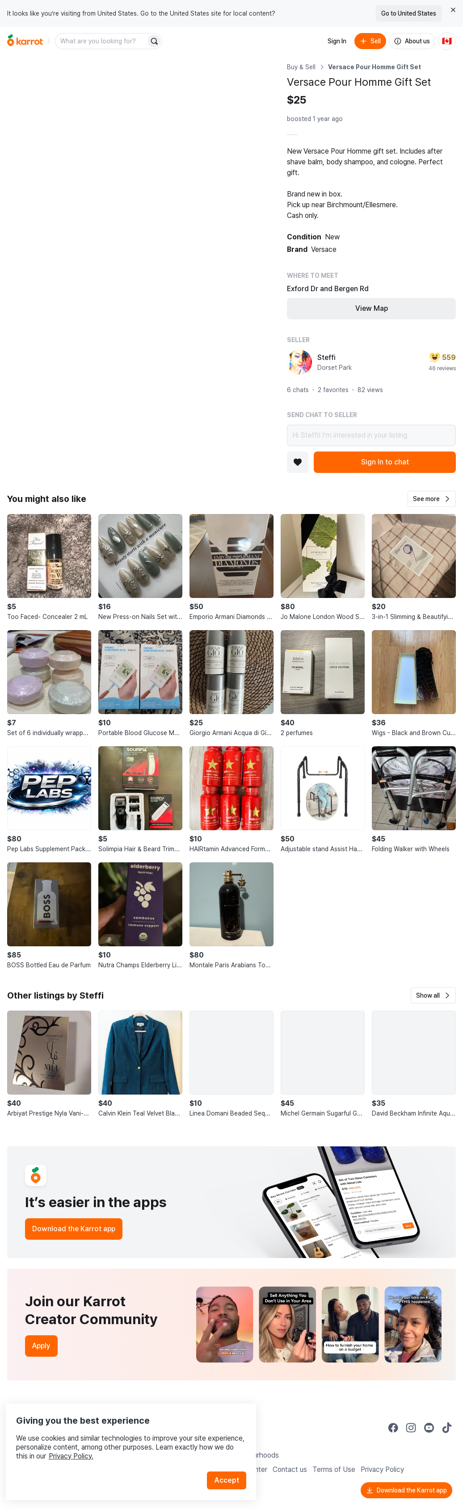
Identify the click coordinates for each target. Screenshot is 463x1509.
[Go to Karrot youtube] (429, 1427)
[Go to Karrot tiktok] (447, 1427)
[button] (432, 499)
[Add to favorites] (297, 462)
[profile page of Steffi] (299, 362)
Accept (230, 1464)
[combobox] (101, 41)
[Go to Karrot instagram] (411, 1427)
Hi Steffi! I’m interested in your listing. (371, 435)
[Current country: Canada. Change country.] (447, 41)
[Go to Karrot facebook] (393, 1427)
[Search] (154, 41)
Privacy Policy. (119, 1440)
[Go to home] (25, 41)
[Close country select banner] (453, 10)
